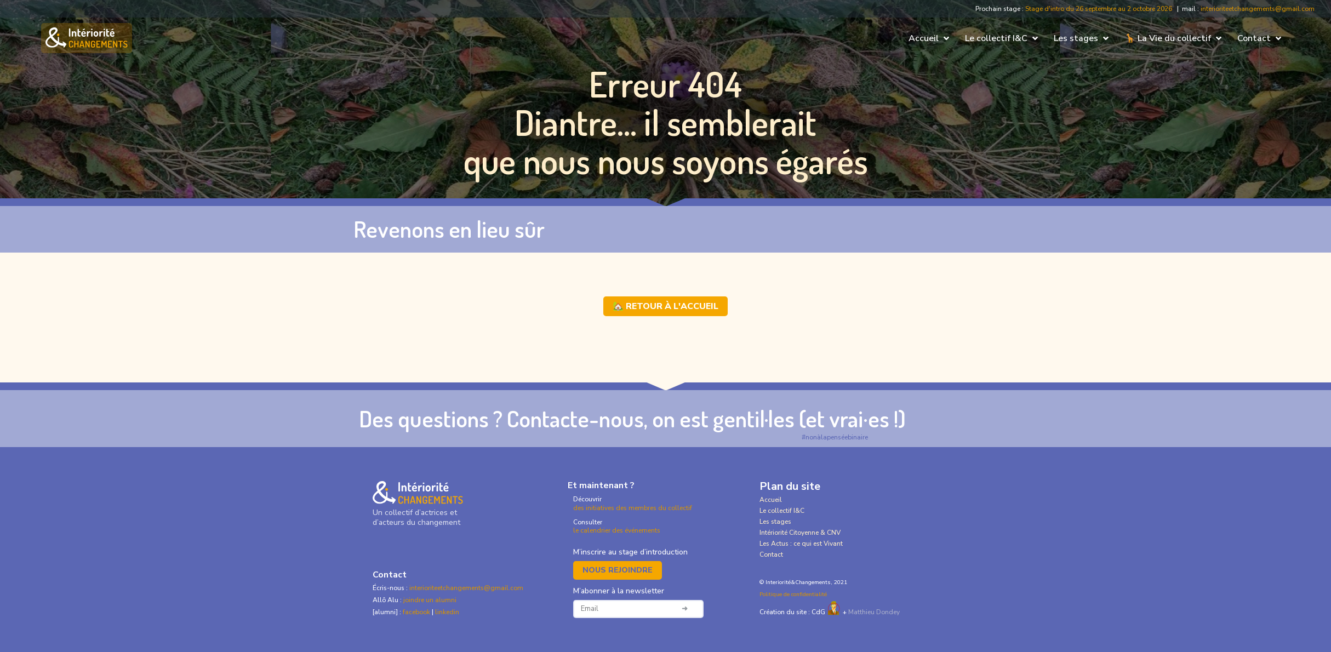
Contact (771, 554)
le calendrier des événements (616, 530)
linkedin (447, 612)
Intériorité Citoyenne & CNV (800, 532)
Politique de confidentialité (793, 594)
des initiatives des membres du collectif (632, 508)
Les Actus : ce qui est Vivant (801, 543)
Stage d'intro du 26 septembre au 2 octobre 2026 (1098, 8)
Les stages (775, 521)
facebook (417, 612)
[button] (929, 38)
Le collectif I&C (781, 510)
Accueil (770, 499)
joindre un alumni (429, 600)
